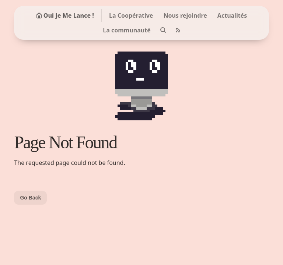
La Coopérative (131, 15)
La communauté (126, 30)
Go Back (30, 198)
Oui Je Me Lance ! (65, 15)
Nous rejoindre (185, 15)
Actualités (232, 15)
